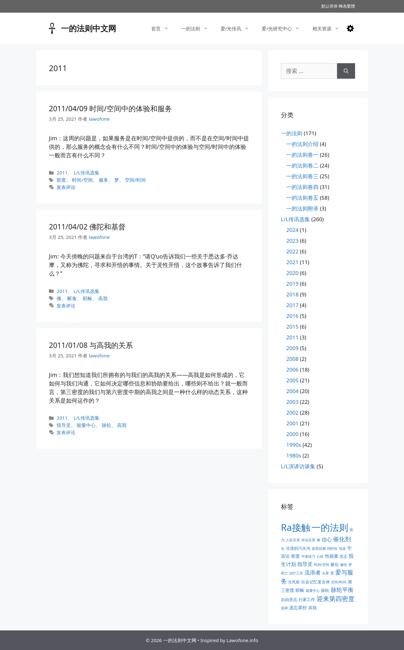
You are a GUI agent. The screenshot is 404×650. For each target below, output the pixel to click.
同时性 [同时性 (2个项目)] (332, 548)
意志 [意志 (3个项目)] (343, 556)
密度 (61, 180)
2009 (292, 348)
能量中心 (86, 425)
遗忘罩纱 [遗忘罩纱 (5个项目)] (298, 607)
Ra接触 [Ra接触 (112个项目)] (295, 527)
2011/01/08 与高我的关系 (91, 345)
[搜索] (346, 71)
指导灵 (63, 425)
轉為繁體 (347, 6)
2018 (292, 294)
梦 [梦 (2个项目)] (350, 564)
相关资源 (329, 28)
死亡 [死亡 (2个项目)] (284, 573)
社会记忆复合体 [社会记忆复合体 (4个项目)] (315, 582)
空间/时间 (135, 180)
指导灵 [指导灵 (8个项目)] (304, 564)
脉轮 (106, 425)
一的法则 (197, 28)
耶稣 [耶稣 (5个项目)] (299, 590)
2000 (292, 434)
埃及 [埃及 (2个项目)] (342, 548)
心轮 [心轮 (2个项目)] (320, 556)
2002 (292, 412)
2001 (292, 423)
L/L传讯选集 (86, 172)
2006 (292, 369)
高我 (103, 298)
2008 (292, 358)
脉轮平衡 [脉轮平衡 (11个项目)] (342, 589)
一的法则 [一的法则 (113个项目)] (330, 527)
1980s (293, 455)
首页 (163, 28)
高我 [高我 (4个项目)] (312, 608)
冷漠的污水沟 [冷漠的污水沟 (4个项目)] (298, 548)
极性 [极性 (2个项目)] (343, 564)
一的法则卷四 (302, 187)
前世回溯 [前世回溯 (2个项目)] (319, 548)
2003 (292, 401)
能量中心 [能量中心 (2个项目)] (313, 590)
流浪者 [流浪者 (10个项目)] (313, 572)
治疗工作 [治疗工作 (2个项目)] (296, 573)
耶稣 (87, 298)
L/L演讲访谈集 (298, 466)
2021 (292, 262)
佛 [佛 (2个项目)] (318, 540)
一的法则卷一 (302, 154)
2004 (292, 391)
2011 (62, 172)
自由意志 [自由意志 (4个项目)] (289, 599)
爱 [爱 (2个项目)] (332, 573)
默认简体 (329, 6)
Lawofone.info (242, 640)
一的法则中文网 (88, 28)
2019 (292, 283)
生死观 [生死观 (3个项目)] (294, 582)
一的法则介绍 (302, 144)
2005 (292, 380)
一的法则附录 (302, 208)
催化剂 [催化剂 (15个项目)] (342, 539)
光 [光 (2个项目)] (282, 548)
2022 (292, 251)
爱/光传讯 (238, 28)
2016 (292, 315)
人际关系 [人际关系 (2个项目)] (293, 540)
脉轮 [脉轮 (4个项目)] (325, 590)
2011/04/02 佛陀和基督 (87, 227)
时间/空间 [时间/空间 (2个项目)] (321, 564)
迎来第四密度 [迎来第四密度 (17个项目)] (335, 598)
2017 (292, 305)
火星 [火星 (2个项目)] (325, 573)
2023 (292, 240)
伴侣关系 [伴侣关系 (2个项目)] (308, 540)
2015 (292, 326)
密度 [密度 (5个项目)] (295, 556)
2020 (292, 272)
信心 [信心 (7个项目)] (327, 539)
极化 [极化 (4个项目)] (334, 564)
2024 (292, 230)
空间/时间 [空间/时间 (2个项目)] (338, 582)
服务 (103, 180)
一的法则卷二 (302, 165)
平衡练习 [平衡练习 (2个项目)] (308, 556)
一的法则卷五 (302, 197)
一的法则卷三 (302, 176)
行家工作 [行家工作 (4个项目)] (307, 599)
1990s (293, 444)
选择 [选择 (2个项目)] (284, 608)
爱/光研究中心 (284, 28)
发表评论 (65, 187)
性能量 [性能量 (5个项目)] (331, 556)
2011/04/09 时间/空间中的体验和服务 (110, 108)
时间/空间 (82, 180)
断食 (72, 298)
